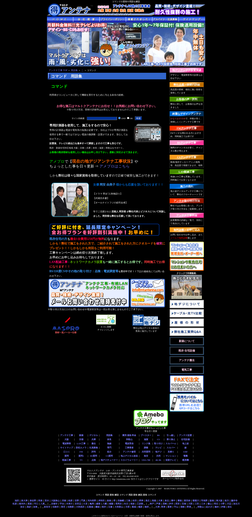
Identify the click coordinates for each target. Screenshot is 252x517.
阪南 (212, 500)
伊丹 (171, 503)
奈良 (109, 439)
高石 (147, 500)
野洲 (189, 507)
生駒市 (55, 507)
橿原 (140, 507)
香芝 (63, 507)
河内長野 (92, 500)
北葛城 (90, 507)
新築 (81, 435)
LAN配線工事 (187, 171)
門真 (83, 500)
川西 (190, 503)
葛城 (134, 507)
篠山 (210, 503)
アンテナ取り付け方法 (187, 200)
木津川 (69, 503)
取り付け (158, 443)
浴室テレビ (170, 460)
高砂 (29, 507)
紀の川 (209, 507)
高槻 (154, 500)
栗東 (169, 507)
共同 (158, 456)
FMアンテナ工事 (187, 128)
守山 (176, 507)
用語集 (74, 70)
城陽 (111, 503)
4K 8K (158, 460)
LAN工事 (81, 443)
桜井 (104, 507)
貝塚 (64, 500)
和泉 (40, 500)
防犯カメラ (81, 448)
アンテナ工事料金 (186, 215)
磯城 (97, 507)
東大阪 (219, 500)
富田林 (187, 500)
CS (158, 439)
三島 (128, 500)
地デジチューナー (109, 460)
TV (81, 460)
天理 (127, 507)
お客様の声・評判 (186, 99)
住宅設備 (185, 439)
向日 (126, 503)
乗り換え (171, 439)
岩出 (229, 507)
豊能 (180, 500)
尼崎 (165, 503)
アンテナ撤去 (187, 360)
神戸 (152, 503)
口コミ (66, 452)
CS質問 (109, 456)
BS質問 (93, 456)
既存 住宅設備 (186, 350)
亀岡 (92, 503)
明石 (216, 503)
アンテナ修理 (129, 452)
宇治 (62, 503)
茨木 (47, 500)
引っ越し (171, 435)
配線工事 (66, 460)
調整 (146, 448)
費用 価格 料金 (129, 435)
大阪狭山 (55, 500)
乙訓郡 (140, 503)
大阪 (66, 439)
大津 (157, 507)
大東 (160, 500)
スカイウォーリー (129, 460)
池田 (17, 500)
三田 (197, 503)
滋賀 (146, 439)
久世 (85, 503)
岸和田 (101, 500)
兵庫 (93, 439)
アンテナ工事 (66, 435)
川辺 (229, 503)
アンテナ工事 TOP (58, 70)
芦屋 (158, 503)
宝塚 (184, 503)
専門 (109, 448)
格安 (146, 456)
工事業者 (129, 448)
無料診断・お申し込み (187, 229)
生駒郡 (70, 507)
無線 (109, 443)
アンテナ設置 (185, 435)
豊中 (173, 500)
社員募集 (93, 448)
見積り (171, 452)
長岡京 (118, 503)
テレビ (158, 448)
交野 (77, 500)
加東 (35, 507)
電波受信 (129, 443)
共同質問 (146, 452)
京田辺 (78, 503)
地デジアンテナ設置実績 (186, 70)
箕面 (30, 503)
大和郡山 (119, 507)
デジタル (93, 435)
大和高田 (80, 507)
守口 (36, 503)
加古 (22, 507)
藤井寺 (234, 500)
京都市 (54, 503)
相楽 (132, 503)
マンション (170, 456)
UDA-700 (146, 460)
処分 (109, 452)
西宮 (177, 503)
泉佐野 (33, 500)
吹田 (135, 500)
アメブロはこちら (114, 166)
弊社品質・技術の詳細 (187, 84)
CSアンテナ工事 (186, 157)
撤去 (93, 443)
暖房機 (185, 460)
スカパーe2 (170, 443)
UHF (185, 452)
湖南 (182, 507)
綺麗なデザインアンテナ (186, 113)
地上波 (185, 443)
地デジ (158, 452)
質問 (66, 456)
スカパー (171, 448)
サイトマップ (66, 448)
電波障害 (66, 443)
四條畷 (121, 500)
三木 (203, 503)
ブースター (146, 435)
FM (81, 452)
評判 (93, 452)
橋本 (217, 507)
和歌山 (129, 439)
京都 (81, 439)
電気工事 (186, 369)
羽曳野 (204, 500)
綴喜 (98, 503)
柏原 (70, 500)
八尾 (42, 503)
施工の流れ (186, 186)
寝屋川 (196, 500)
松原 (15, 503)
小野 (222, 503)
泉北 (167, 500)
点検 (93, 460)
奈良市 (47, 507)
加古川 (236, 503)
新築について (187, 341)
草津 (163, 507)
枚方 (227, 500)
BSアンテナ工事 (186, 142)
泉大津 (24, 500)
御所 (147, 507)
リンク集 (146, 443)
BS (158, 435)
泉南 (109, 500)
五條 (110, 507)
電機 (185, 456)
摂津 (141, 500)
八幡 (105, 503)
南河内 (22, 503)
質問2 (81, 456)
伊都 (223, 507)
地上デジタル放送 (129, 456)
